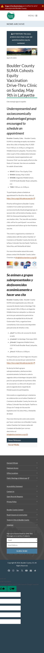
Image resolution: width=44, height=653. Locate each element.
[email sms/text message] (22, 540)
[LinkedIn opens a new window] (18, 570)
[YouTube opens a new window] (26, 570)
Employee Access (12, 468)
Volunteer (10, 525)
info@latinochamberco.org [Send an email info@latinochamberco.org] (24, 257)
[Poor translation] (11, 589)
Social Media (13, 445)
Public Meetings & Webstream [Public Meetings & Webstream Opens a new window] (17, 478)
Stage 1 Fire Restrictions (14, 6)
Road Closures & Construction (17, 515)
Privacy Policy (11, 502)
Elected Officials (12, 463)
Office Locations (12, 473)
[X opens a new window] (22, 570)
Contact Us (10, 491)
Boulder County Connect (15, 510)
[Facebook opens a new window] (9, 570)
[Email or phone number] (22, 545)
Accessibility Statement (15, 486)
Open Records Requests (15, 496)
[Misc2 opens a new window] (35, 570)
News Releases (14, 440)
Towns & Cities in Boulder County (18, 520)
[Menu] (32, 15)
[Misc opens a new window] (31, 570)
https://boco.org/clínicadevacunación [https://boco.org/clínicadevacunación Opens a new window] (20, 198)
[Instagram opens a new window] (13, 570)
